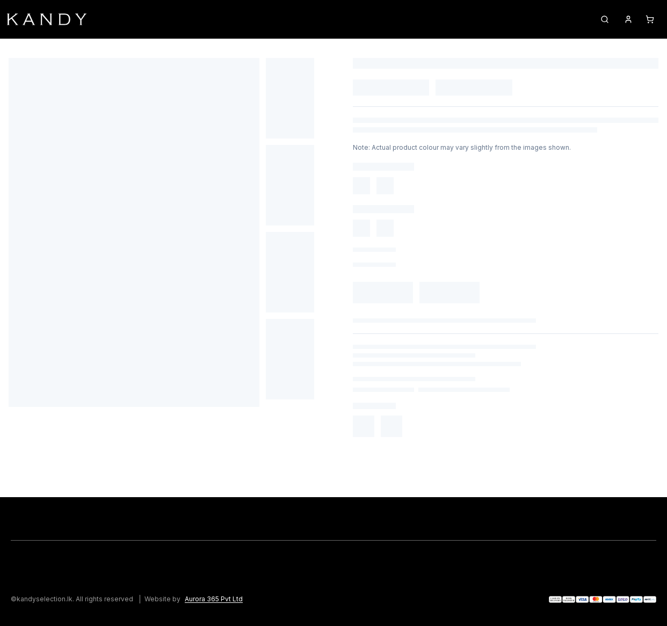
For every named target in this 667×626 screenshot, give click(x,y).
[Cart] (650, 19)
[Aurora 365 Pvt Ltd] (220, 599)
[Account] (628, 19)
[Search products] (605, 19)
